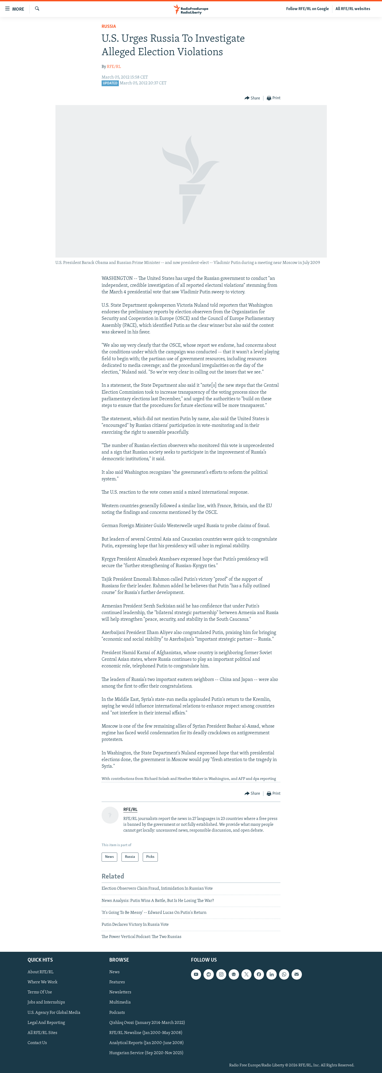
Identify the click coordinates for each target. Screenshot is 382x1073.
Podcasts (117, 1013)
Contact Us (37, 1043)
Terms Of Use (40, 993)
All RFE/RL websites (353, 9)
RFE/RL (114, 67)
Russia (109, 26)
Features (117, 982)
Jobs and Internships (46, 1003)
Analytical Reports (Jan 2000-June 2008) (146, 1043)
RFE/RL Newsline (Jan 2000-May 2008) (146, 1033)
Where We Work (43, 982)
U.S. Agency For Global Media (54, 1013)
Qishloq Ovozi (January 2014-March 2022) (147, 1023)
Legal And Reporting (46, 1023)
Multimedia (120, 1003)
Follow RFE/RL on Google (307, 9)
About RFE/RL (41, 972)
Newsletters (120, 993)
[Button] (252, 98)
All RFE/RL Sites (42, 1033)
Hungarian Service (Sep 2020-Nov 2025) (146, 1053)
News (114, 972)
